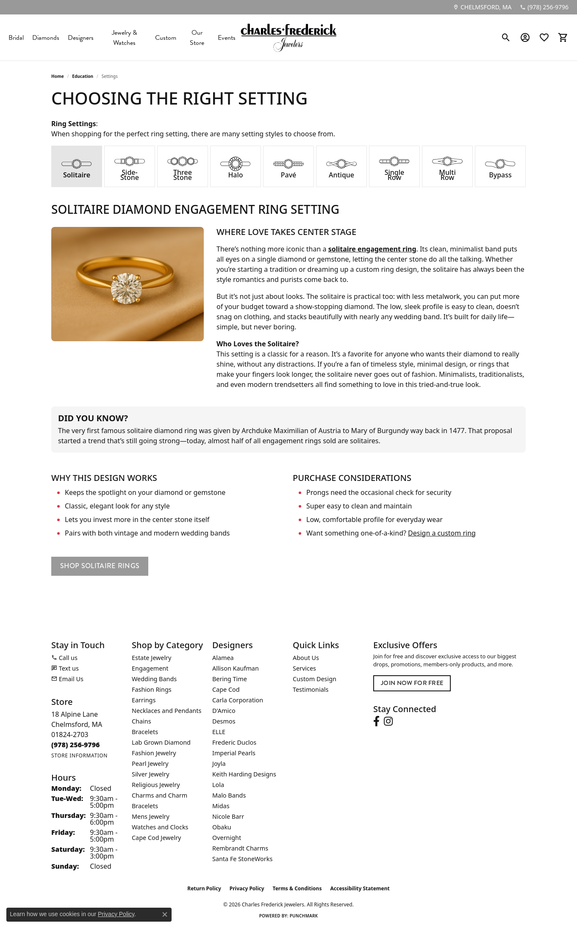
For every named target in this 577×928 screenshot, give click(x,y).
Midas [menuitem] (221, 806)
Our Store (197, 38)
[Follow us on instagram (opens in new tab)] (388, 721)
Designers (81, 38)
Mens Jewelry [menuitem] (150, 816)
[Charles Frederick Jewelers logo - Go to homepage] (288, 37)
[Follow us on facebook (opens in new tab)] (376, 721)
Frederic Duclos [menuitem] (234, 742)
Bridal (16, 38)
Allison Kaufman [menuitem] (235, 668)
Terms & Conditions (297, 888)
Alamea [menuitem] (223, 658)
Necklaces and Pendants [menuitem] (166, 711)
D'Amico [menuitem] (224, 711)
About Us (306, 658)
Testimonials (310, 689)
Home (57, 76)
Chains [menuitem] (141, 721)
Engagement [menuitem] (150, 668)
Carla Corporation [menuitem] (237, 700)
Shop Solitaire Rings (99, 566)
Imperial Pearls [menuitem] (233, 753)
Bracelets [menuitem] (145, 732)
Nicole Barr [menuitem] (228, 816)
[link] (482, 7)
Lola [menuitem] (218, 785)
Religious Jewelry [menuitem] (156, 785)
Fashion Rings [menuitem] (152, 689)
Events (227, 38)
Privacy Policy (247, 888)
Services (304, 668)
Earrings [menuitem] (143, 700)
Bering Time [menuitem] (229, 679)
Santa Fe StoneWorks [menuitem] (242, 859)
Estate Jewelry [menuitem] (151, 658)
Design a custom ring (442, 533)
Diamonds (45, 38)
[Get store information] (79, 755)
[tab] (76, 166)
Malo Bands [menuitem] (229, 795)
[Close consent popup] (164, 914)
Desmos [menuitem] (224, 721)
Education (82, 76)
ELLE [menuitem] (218, 732)
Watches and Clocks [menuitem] (160, 827)
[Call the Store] (75, 744)
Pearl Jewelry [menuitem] (150, 764)
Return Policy (204, 888)
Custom (165, 38)
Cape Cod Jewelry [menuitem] (156, 838)
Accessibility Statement (359, 888)
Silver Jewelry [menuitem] (150, 774)
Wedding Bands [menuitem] (154, 679)
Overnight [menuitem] (226, 838)
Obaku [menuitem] (221, 827)
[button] (506, 37)
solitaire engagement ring (372, 249)
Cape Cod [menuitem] (226, 689)
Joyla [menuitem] (218, 764)
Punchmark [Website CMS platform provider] (304, 916)
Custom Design (314, 679)
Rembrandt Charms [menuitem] (240, 848)
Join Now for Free (412, 683)
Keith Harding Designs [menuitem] (244, 774)
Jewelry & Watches (124, 38)
